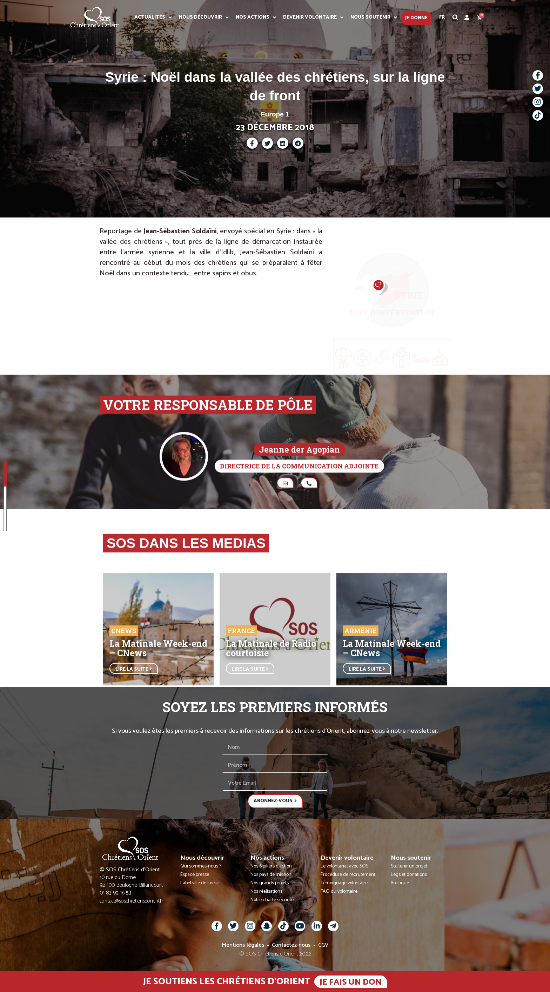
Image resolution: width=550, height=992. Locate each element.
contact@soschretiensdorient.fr (131, 901)
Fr (442, 17)
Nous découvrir (204, 18)
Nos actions (256, 18)
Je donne (416, 18)
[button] (455, 17)
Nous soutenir (373, 18)
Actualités (153, 18)
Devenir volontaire (313, 18)
